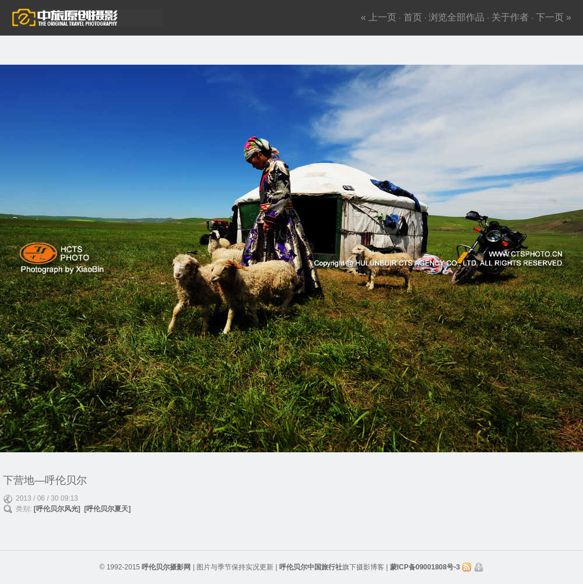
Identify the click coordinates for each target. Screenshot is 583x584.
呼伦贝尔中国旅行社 (310, 567)
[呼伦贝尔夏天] (107, 509)
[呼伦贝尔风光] (57, 509)
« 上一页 (378, 17)
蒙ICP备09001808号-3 (426, 567)
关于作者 (510, 17)
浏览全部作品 (456, 17)
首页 (412, 17)
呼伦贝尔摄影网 (166, 567)
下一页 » (553, 17)
